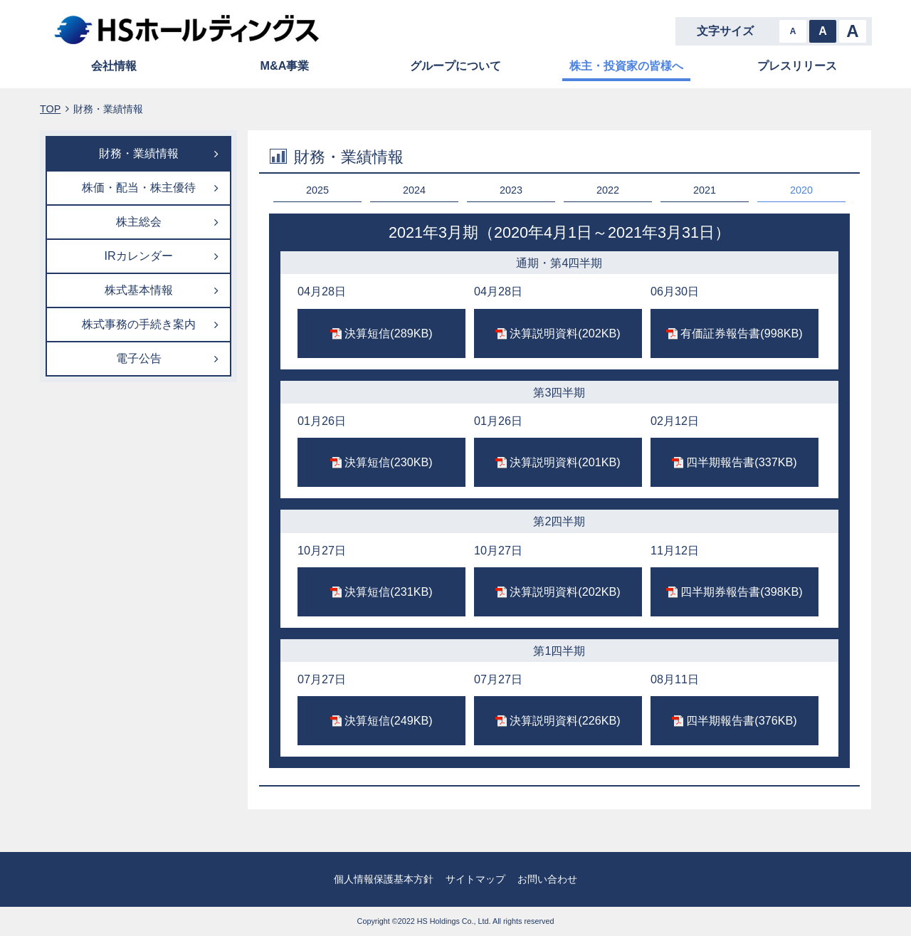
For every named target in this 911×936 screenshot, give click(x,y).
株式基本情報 (139, 289)
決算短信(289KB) (388, 333)
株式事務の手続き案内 (139, 323)
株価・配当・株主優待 (139, 187)
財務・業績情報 (139, 153)
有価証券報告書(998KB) (741, 333)
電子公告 (139, 358)
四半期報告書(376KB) (741, 720)
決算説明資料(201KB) (565, 462)
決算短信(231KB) (388, 591)
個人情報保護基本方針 (383, 879)
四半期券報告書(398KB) (741, 591)
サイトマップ (475, 879)
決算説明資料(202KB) (565, 333)
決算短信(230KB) (388, 462)
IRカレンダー (138, 255)
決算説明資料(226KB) (565, 720)
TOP (50, 109)
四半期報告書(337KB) (741, 462)
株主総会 (139, 221)
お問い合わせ (547, 879)
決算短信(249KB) (388, 720)
